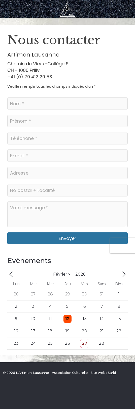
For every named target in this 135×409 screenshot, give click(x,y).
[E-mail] (67, 155)
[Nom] (67, 103)
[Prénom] (67, 121)
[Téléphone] (67, 138)
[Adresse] (67, 173)
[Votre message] (67, 214)
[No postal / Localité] (67, 190)
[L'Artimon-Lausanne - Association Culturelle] (67, 9)
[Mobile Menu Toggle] (7, 9)
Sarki (112, 373)
